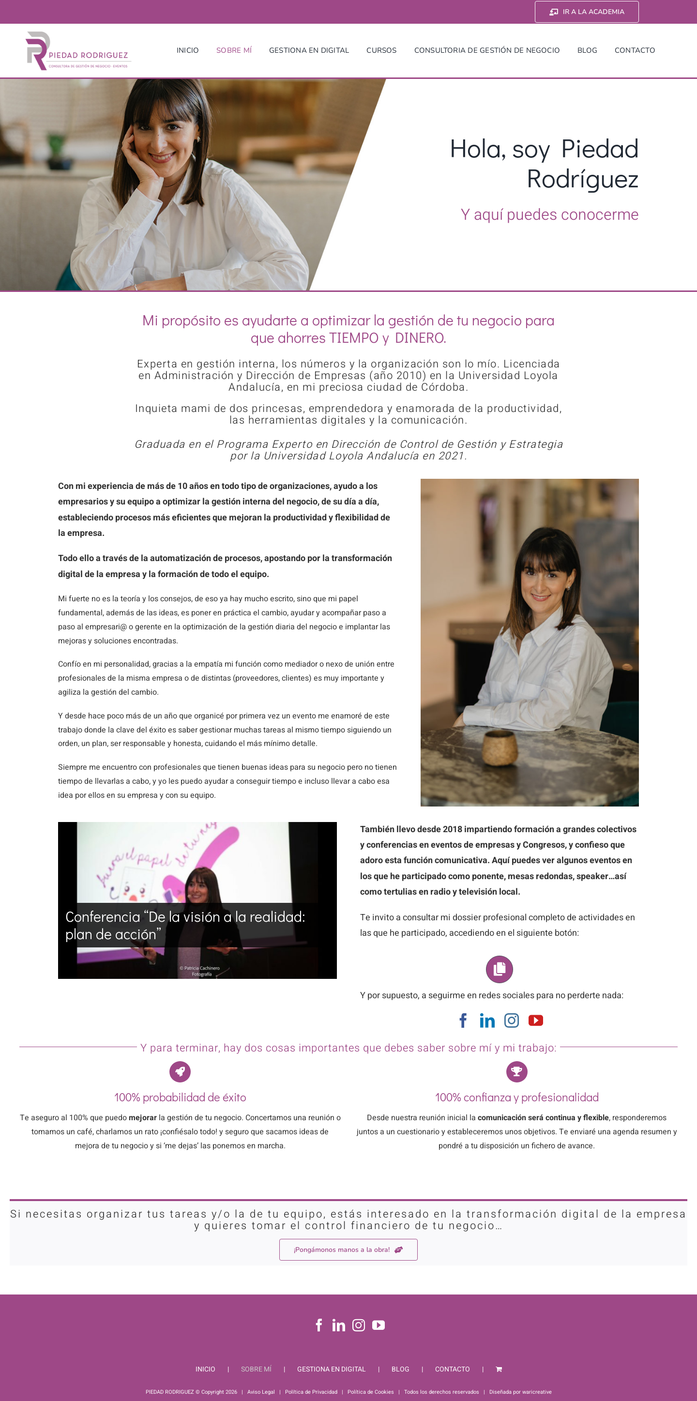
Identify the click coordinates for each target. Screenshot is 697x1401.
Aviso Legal (261, 1392)
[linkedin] (487, 1020)
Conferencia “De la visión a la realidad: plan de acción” (185, 925)
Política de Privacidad (311, 1392)
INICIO (205, 1369)
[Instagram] (358, 1325)
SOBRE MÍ (256, 1369)
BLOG (400, 1369)
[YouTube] (378, 1325)
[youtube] (536, 1020)
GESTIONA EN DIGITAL (331, 1369)
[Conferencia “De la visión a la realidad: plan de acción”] (197, 900)
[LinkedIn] (339, 1325)
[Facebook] (319, 1325)
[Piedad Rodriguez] (78, 33)
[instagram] (511, 1020)
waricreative (537, 1392)
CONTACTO (452, 1369)
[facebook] (463, 1020)
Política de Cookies (371, 1392)
